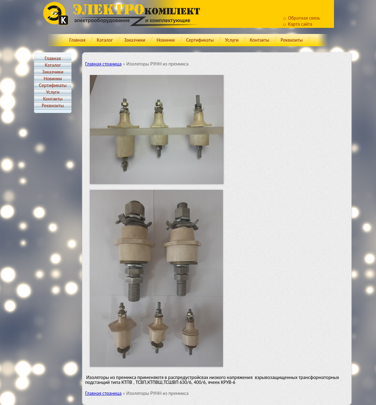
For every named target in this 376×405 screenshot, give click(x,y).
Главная (77, 40)
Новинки (166, 40)
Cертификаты (200, 40)
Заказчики (134, 40)
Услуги (232, 40)
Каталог (105, 40)
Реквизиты (292, 40)
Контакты (260, 40)
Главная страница (103, 64)
